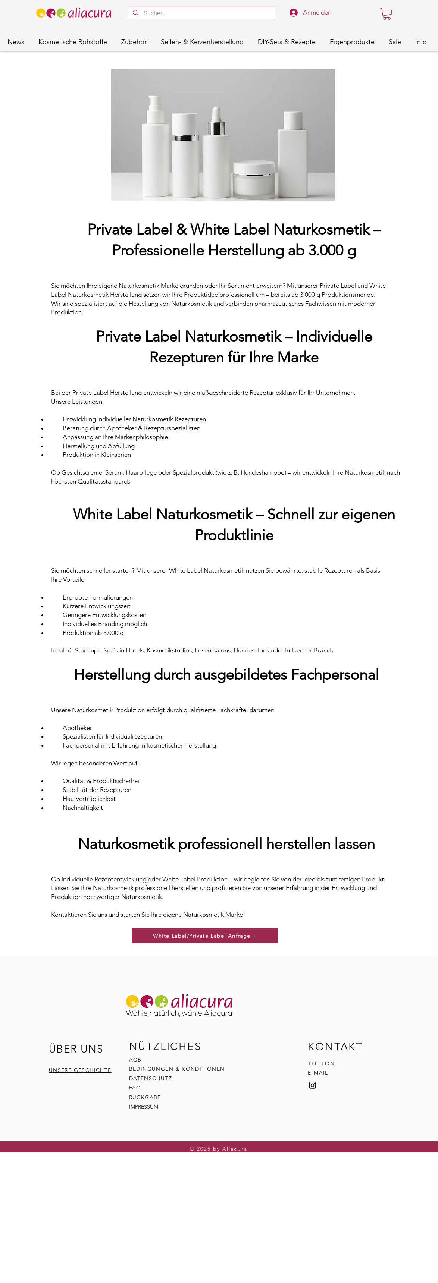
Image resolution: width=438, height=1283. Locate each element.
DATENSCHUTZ (150, 1078)
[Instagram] (312, 1085)
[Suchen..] (201, 13)
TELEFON (321, 1063)
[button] (387, 14)
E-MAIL (318, 1072)
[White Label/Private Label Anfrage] (205, 935)
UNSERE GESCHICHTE (80, 1070)
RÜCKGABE (146, 1097)
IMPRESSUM (143, 1106)
